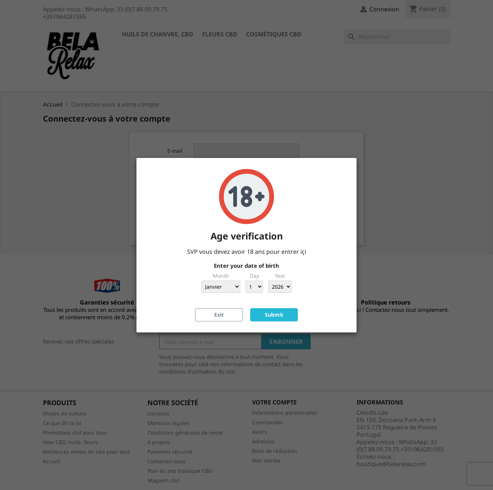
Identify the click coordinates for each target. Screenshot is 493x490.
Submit (274, 314)
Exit (219, 314)
